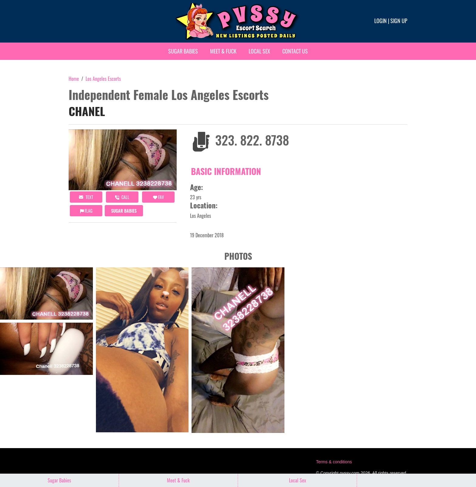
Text (86, 197)
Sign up (398, 21)
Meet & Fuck (223, 51)
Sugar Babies (183, 51)
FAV (158, 197)
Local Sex (259, 51)
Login (380, 21)
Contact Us (295, 51)
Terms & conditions (334, 461)
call (122, 197)
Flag (86, 210)
